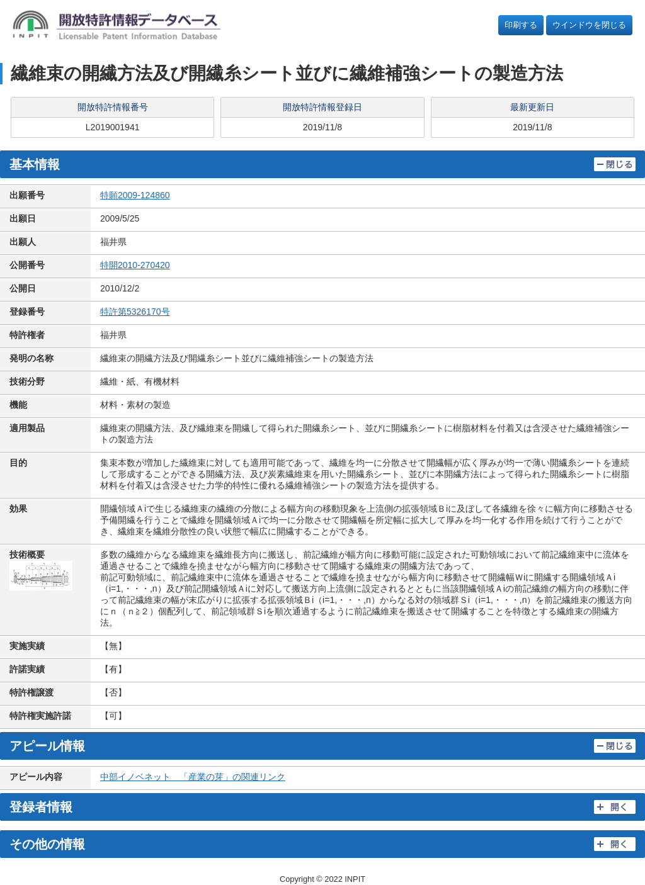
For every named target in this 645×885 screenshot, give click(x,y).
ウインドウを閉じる (589, 25)
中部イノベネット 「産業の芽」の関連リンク (192, 777)
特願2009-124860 (135, 195)
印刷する (521, 25)
